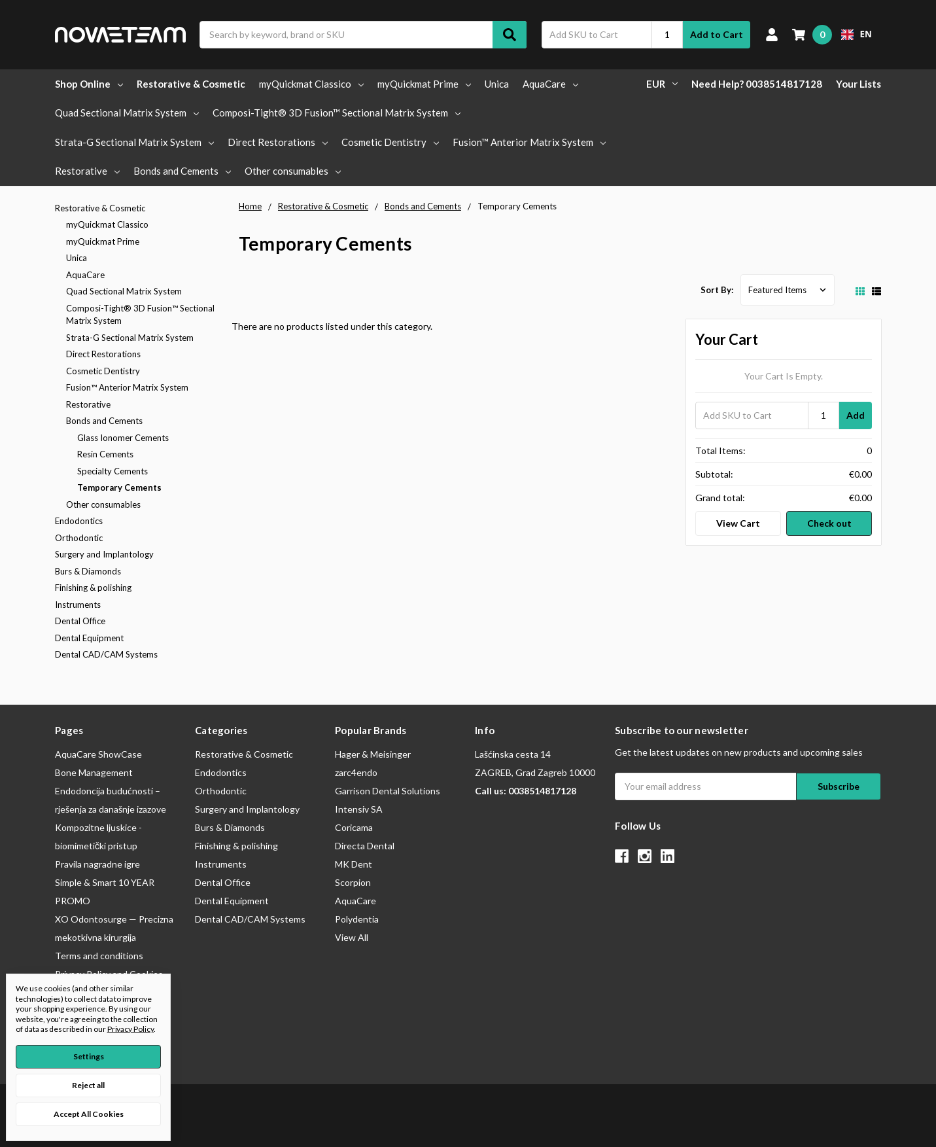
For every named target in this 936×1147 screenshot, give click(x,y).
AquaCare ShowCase (98, 754)
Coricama (354, 827)
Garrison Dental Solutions (387, 790)
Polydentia (357, 919)
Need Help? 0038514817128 (756, 84)
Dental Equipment (89, 638)
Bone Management (94, 772)
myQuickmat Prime (424, 84)
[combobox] (856, 34)
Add (855, 415)
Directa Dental (364, 845)
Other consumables (293, 171)
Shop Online (89, 84)
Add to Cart (716, 34)
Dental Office (80, 621)
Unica (497, 84)
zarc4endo (356, 772)
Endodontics (79, 521)
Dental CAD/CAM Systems (106, 654)
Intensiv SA (359, 809)
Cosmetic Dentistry (390, 142)
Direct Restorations (278, 142)
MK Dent (353, 864)
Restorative (87, 171)
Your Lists (858, 84)
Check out (829, 523)
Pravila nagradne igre (97, 864)
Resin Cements (105, 454)
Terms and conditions (99, 955)
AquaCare (550, 84)
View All (351, 937)
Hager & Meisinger (373, 754)
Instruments (78, 604)
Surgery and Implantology (104, 554)
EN (856, 34)
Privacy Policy (130, 1029)
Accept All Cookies (89, 1114)
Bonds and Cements (182, 171)
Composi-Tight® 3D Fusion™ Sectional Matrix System (336, 112)
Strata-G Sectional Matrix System (134, 142)
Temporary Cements (119, 487)
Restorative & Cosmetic (191, 84)
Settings (88, 1056)
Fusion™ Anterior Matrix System (529, 142)
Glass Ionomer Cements (123, 437)
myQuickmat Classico (311, 84)
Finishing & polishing (93, 587)
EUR (662, 84)
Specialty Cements (112, 471)
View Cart (738, 523)
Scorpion (353, 882)
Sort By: (717, 290)
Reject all (88, 1085)
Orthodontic (79, 538)
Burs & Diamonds (88, 571)
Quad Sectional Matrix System (127, 112)
